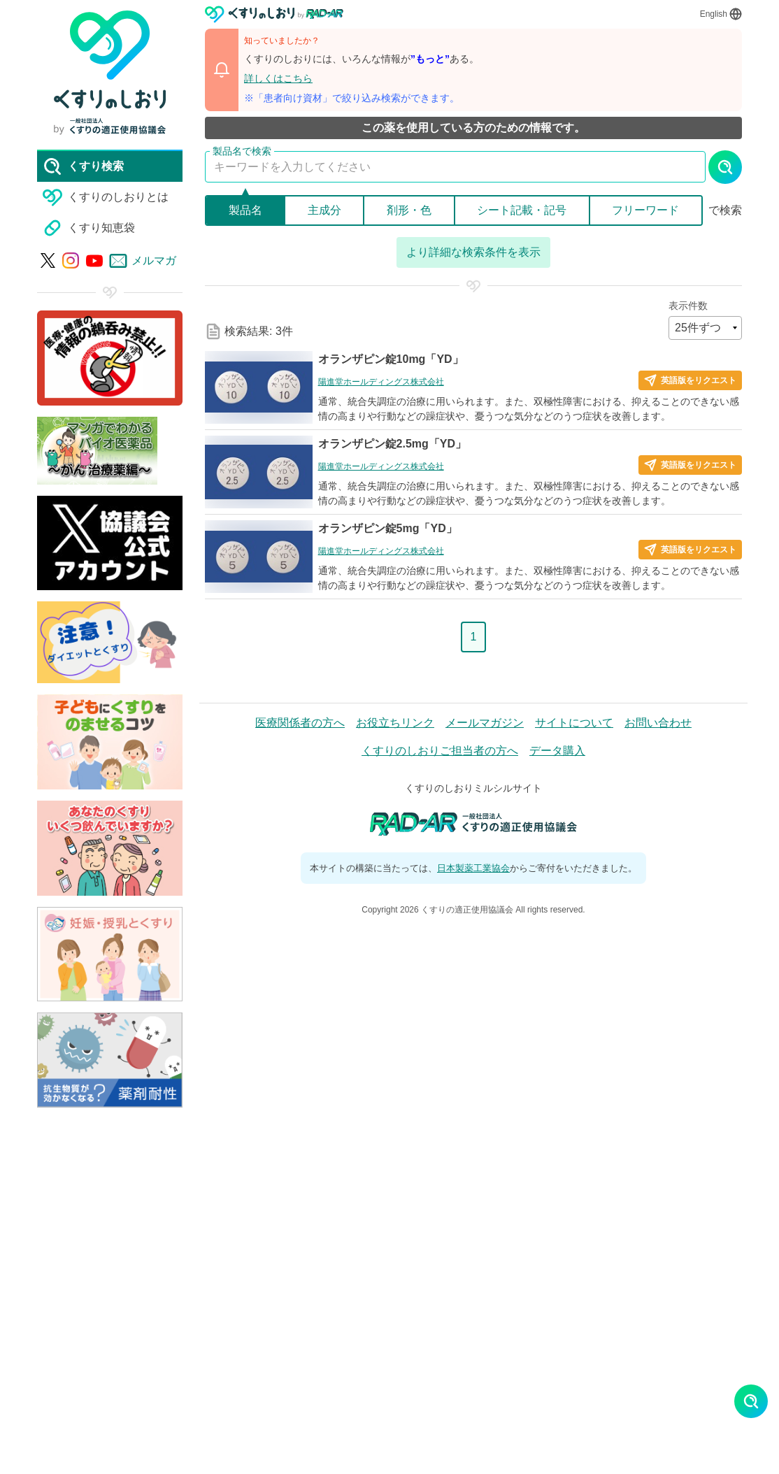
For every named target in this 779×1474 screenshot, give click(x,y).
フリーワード (645, 210)
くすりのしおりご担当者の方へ (440, 751)
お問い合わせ (658, 723)
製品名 (245, 210)
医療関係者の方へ (300, 723)
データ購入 (557, 751)
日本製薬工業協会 (473, 868)
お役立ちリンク (395, 723)
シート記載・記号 (521, 210)
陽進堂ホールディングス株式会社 (381, 382)
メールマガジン (484, 723)
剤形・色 (409, 210)
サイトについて (574, 723)
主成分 (324, 210)
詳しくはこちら (278, 78)
